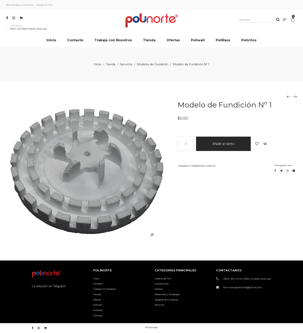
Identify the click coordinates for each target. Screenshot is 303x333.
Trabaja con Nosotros (104, 289)
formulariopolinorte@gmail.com (242, 287)
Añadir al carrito (223, 144)
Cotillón (159, 289)
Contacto (98, 283)
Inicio (97, 64)
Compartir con (283, 165)
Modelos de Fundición (152, 64)
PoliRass (97, 310)
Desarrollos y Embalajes (167, 294)
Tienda (110, 64)
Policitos (97, 315)
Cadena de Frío (163, 278)
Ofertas (97, 299)
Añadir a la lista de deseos (257, 144)
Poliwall (97, 304)
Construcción (162, 283)
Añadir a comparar (265, 144)
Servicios (126, 64)
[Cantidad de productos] (186, 144)
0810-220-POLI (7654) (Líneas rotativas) (247, 278)
